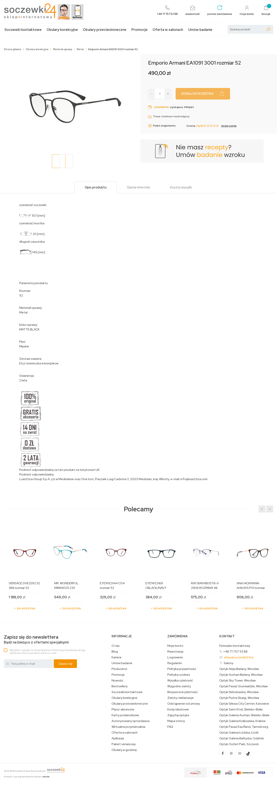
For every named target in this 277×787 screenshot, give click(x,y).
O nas (116, 646)
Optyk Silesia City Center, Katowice (244, 704)
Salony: (229, 663)
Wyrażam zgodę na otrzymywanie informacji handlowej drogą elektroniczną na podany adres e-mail (47, 651)
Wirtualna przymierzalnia (128, 727)
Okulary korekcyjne (62, 30)
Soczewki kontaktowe (23, 30)
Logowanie (175, 657)
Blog (115, 652)
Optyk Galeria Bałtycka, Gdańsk (241, 738)
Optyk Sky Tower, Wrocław (237, 680)
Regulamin (174, 663)
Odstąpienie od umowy (183, 704)
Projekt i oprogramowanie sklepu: (27, 776)
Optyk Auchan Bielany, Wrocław (241, 675)
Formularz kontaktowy (234, 646)
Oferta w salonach (168, 30)
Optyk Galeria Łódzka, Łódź (239, 733)
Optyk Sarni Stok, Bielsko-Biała (241, 709)
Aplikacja (118, 738)
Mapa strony (176, 721)
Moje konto (175, 646)
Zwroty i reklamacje (180, 698)
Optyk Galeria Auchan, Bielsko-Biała (244, 715)
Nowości (117, 680)
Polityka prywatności (181, 669)
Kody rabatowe (178, 709)
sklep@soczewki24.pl (238, 657)
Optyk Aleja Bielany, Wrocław (239, 669)
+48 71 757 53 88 (235, 651)
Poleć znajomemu (161, 126)
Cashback (161, 107)
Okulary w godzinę (124, 750)
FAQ (170, 727)
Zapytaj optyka (178, 715)
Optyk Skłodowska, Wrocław (239, 692)
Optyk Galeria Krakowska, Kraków (242, 721)
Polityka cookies (178, 675)
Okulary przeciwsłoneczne (104, 30)
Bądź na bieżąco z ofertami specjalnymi (36, 639)
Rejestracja (175, 652)
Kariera (116, 657)
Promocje (139, 30)
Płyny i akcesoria (123, 709)
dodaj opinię (229, 126)
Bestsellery (120, 686)
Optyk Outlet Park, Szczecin (239, 744)
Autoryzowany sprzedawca (130, 721)
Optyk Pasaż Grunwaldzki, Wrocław (243, 686)
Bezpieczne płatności (182, 692)
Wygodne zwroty (179, 686)
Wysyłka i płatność (180, 680)
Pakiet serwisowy (124, 744)
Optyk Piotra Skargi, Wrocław (239, 698)
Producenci (119, 669)
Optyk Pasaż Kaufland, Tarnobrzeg (243, 727)
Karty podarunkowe (125, 715)
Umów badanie (200, 30)
